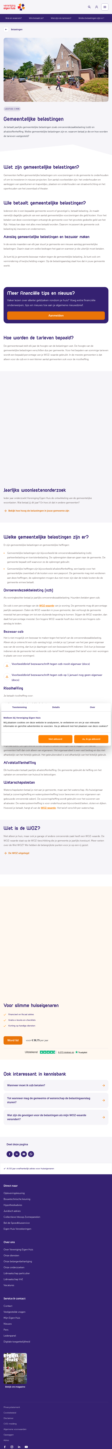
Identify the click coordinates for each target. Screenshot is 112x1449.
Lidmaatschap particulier (17, 1273)
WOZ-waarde (46, 605)
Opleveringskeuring (14, 1193)
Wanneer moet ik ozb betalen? (56, 1085)
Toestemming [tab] (19, 707)
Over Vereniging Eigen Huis (18, 1249)
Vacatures (9, 1285)
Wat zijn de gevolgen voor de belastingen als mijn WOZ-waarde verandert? (56, 1117)
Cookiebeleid (10, 1413)
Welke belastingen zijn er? (91, 18)
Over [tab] (92, 707)
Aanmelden (56, 315)
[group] (96, 7)
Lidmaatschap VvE (13, 1279)
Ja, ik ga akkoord (91, 739)
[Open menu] (104, 7)
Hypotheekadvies (13, 1205)
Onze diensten (11, 1255)
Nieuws (8, 1323)
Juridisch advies (12, 1211)
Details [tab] (56, 707)
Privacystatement (12, 1407)
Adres (6, 1440)
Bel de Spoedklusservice (17, 1222)
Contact (8, 1306)
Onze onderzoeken (14, 1267)
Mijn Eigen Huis (12, 1317)
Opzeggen (9, 1435)
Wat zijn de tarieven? (61, 18)
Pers (6, 1329)
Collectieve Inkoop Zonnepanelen (22, 1217)
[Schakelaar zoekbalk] (89, 7)
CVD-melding (10, 1424)
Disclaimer (8, 1418)
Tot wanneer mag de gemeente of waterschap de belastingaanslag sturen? (56, 1100)
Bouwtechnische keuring (17, 1199)
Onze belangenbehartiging (18, 1261)
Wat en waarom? (13, 18)
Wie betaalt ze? (36, 18)
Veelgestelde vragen (14, 1311)
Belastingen (13, 29)
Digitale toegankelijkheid (17, 1341)
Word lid (13, 1040)
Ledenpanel (10, 1335)
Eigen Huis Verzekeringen (17, 1228)
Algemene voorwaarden (15, 1429)
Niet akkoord (55, 739)
